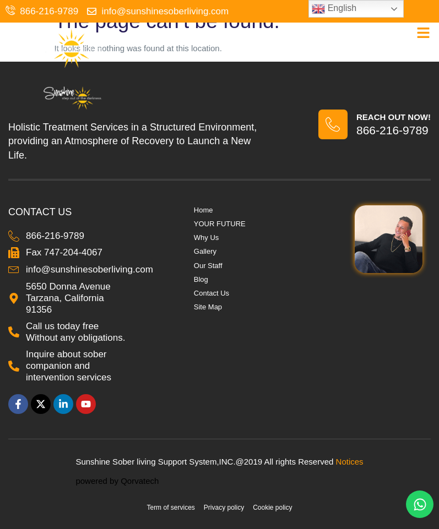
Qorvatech (140, 481)
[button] (423, 33)
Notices (350, 461)
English (334, 8)
